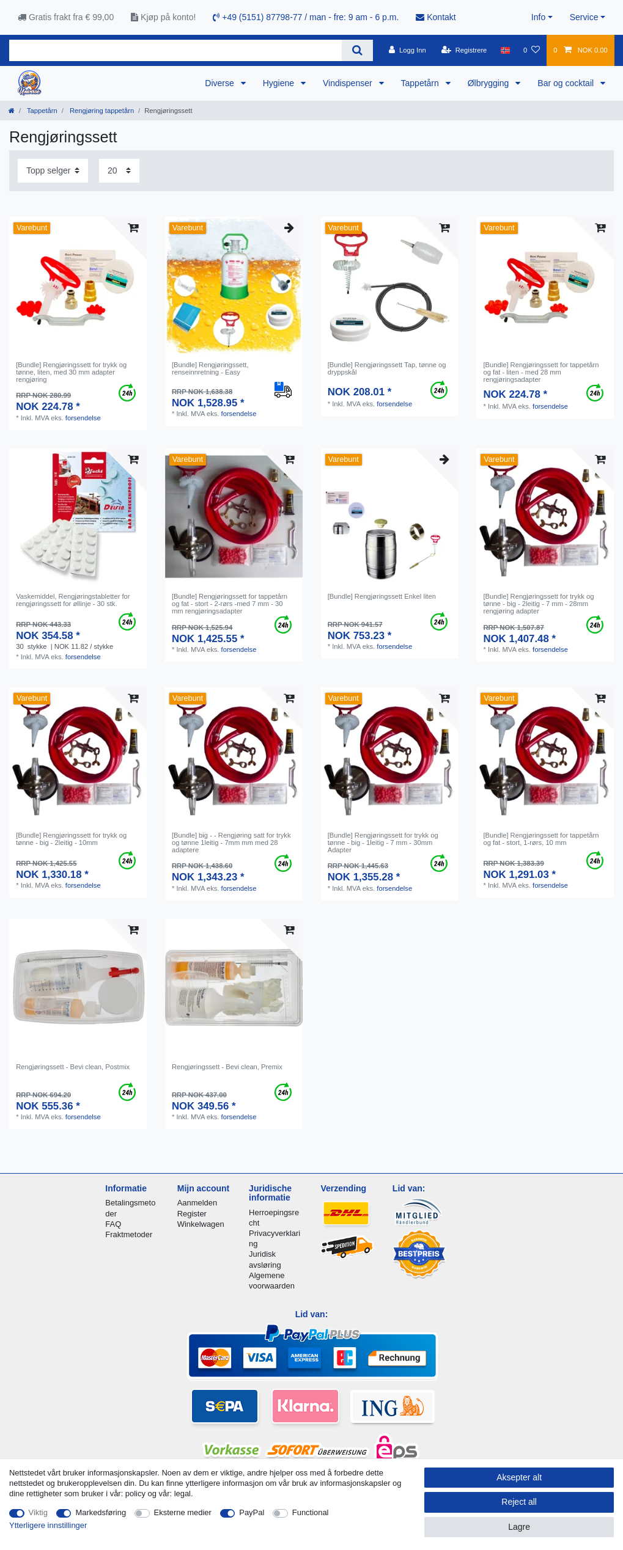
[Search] (357, 50)
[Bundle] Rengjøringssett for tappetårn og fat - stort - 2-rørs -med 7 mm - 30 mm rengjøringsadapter (229, 604)
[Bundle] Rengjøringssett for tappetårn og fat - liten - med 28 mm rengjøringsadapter (541, 372)
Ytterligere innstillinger (48, 1525)
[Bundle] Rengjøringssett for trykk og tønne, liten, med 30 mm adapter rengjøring (71, 372)
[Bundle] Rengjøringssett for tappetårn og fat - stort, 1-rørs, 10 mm (541, 839)
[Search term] (175, 50)
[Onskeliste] (532, 50)
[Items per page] (119, 171)
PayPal (251, 1512)
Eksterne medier (183, 1512)
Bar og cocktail (566, 83)
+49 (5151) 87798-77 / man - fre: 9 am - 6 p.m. (306, 17)
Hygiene (280, 83)
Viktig (38, 1512)
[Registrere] (464, 50)
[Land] (505, 50)
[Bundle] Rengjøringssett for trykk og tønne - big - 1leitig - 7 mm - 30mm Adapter (383, 843)
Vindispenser (349, 83)
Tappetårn (421, 83)
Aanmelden (197, 1202)
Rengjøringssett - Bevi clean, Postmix (73, 1066)
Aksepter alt (519, 1477)
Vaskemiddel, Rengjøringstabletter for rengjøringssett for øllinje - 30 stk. (73, 600)
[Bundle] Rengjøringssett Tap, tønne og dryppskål (387, 368)
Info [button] (538, 17)
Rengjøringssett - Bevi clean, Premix (227, 1066)
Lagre (519, 1527)
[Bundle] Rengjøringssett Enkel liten (382, 596)
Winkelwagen (200, 1224)
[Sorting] (53, 171)
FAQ (113, 1224)
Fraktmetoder (128, 1234)
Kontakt (435, 17)
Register (192, 1213)
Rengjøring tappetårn (101, 110)
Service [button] (584, 17)
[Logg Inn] (407, 50)
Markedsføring (100, 1512)
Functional (310, 1512)
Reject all (519, 1502)
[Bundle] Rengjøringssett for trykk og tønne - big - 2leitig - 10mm (71, 839)
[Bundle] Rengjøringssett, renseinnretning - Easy (210, 368)
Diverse (220, 83)
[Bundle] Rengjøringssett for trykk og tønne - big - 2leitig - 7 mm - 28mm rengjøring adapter (538, 604)
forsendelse (83, 418)
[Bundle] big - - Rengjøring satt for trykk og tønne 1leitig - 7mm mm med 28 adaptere (231, 843)
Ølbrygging (490, 83)
